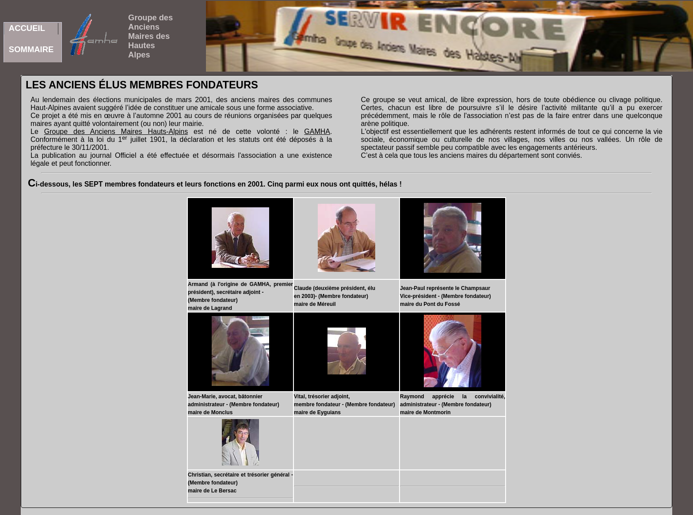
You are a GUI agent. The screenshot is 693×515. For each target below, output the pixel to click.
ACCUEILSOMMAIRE (31, 28)
